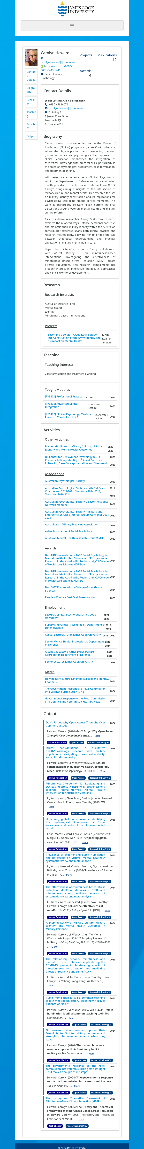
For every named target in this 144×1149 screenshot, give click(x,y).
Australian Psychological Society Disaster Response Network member (76, 503)
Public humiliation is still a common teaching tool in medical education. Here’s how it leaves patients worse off (75, 1001)
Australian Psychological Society (65, 481)
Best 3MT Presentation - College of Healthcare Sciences (73, 589)
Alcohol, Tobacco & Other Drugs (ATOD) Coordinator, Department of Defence (69, 653)
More (97, 735)
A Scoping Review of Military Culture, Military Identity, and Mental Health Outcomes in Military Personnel (75, 926)
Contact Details (31, 75)
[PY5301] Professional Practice (63, 396)
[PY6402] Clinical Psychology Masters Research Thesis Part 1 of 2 (68, 416)
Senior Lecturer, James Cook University (69, 661)
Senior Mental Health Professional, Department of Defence (74, 643)
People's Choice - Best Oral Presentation (70, 597)
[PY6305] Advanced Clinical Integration (61, 405)
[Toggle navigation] (72, 25)
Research (31, 102)
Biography (31, 90)
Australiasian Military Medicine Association (71, 524)
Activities (31, 126)
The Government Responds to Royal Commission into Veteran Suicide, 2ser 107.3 (75, 690)
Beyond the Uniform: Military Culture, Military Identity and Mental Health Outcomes (73, 448)
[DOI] (91, 771)
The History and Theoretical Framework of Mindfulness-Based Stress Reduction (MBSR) (75, 1100)
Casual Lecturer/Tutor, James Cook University (73, 634)
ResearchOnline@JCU (98, 742)
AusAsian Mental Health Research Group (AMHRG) (76, 538)
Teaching (31, 114)
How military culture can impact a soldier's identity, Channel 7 (77, 680)
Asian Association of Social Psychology (69, 531)
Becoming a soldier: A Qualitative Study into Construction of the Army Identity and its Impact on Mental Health (74, 338)
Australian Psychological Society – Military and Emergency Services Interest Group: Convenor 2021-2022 (77, 515)
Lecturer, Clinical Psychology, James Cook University (70, 616)
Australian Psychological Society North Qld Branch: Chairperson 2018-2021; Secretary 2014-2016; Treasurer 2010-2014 (76, 491)
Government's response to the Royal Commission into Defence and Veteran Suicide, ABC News (75, 700)
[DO (75, 842)
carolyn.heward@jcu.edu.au (58, 62)
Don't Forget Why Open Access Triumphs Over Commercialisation (75, 724)
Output (31, 136)
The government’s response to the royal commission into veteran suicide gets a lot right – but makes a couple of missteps (75, 1069)
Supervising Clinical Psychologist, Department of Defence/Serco (75, 626)
